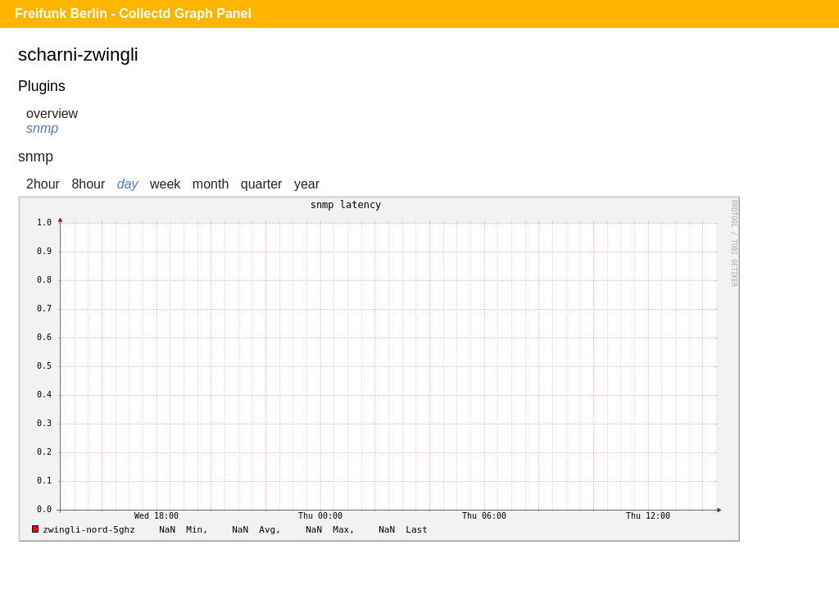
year (307, 184)
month (211, 184)
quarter (262, 184)
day (127, 184)
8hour (88, 184)
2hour (43, 184)
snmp (42, 128)
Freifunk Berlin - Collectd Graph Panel (133, 13)
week (165, 184)
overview (52, 113)
